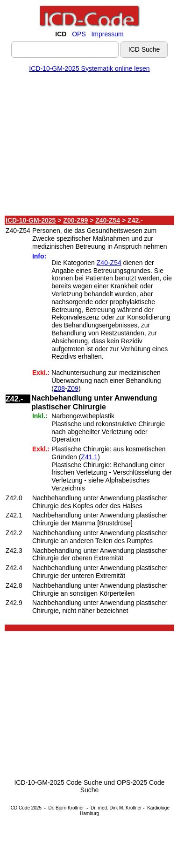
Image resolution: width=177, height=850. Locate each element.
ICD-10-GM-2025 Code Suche (58, 782)
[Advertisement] (87, 146)
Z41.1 (89, 457)
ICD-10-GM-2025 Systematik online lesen (89, 68)
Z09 (72, 388)
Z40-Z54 (107, 220)
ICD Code (19, 807)
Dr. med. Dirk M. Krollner (116, 807)
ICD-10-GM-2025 (31, 220)
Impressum (107, 34)
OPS (79, 34)
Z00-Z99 (75, 220)
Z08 (59, 388)
